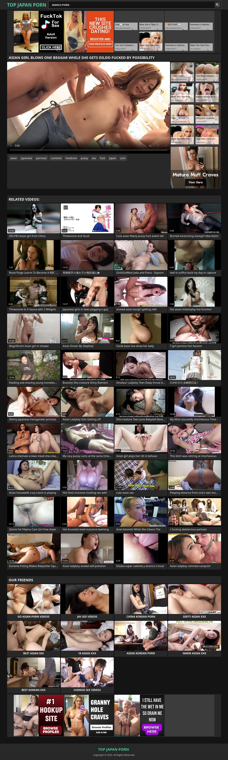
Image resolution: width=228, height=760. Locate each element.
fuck (102, 158)
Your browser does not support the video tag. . (88, 108)
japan (112, 158)
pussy (84, 158)
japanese (26, 158)
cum (123, 158)
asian (13, 158)
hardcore (71, 158)
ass (94, 158)
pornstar (41, 158)
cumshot (56, 158)
